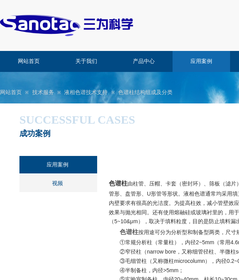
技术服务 (43, 92)
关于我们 (86, 61)
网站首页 (29, 61)
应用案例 (201, 61)
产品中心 (144, 61)
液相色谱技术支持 (86, 92)
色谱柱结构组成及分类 (145, 92)
